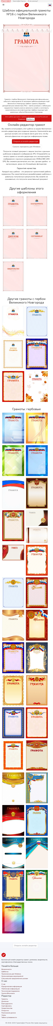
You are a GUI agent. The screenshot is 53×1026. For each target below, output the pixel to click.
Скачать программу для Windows (26, 147)
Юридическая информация (11, 986)
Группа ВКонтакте (8, 993)
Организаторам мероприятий (12, 976)
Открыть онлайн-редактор (25, 945)
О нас (3, 984)
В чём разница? (33, 1)
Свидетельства (6, 1008)
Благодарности (6, 1004)
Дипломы (5, 1001)
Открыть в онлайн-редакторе (25, 141)
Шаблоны (4, 972)
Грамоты (4, 999)
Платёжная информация (10, 989)
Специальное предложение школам (14, 978)
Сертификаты (6, 1006)
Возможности (6, 969)
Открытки (5, 1011)
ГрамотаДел (6, 1)
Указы (3, 1015)
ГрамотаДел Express (19, 1)
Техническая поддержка (10, 991)
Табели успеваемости (9, 1017)
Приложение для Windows (11, 974)
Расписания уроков (8, 1013)
